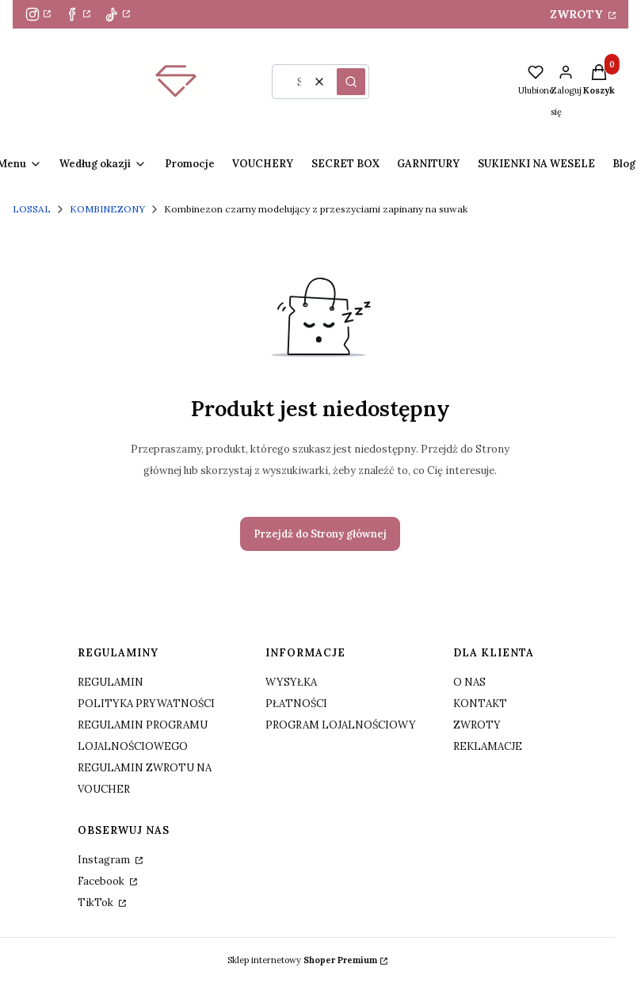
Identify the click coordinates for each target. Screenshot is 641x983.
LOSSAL (32, 209)
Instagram (105, 859)
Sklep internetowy (302, 960)
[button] (351, 81)
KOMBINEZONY (107, 209)
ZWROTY (577, 14)
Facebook (102, 881)
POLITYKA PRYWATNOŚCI (146, 703)
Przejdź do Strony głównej (320, 534)
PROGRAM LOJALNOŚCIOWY (340, 725)
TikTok (97, 902)
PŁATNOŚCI (296, 703)
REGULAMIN (110, 682)
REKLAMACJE (487, 746)
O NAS (469, 682)
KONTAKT (480, 703)
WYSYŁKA (291, 682)
